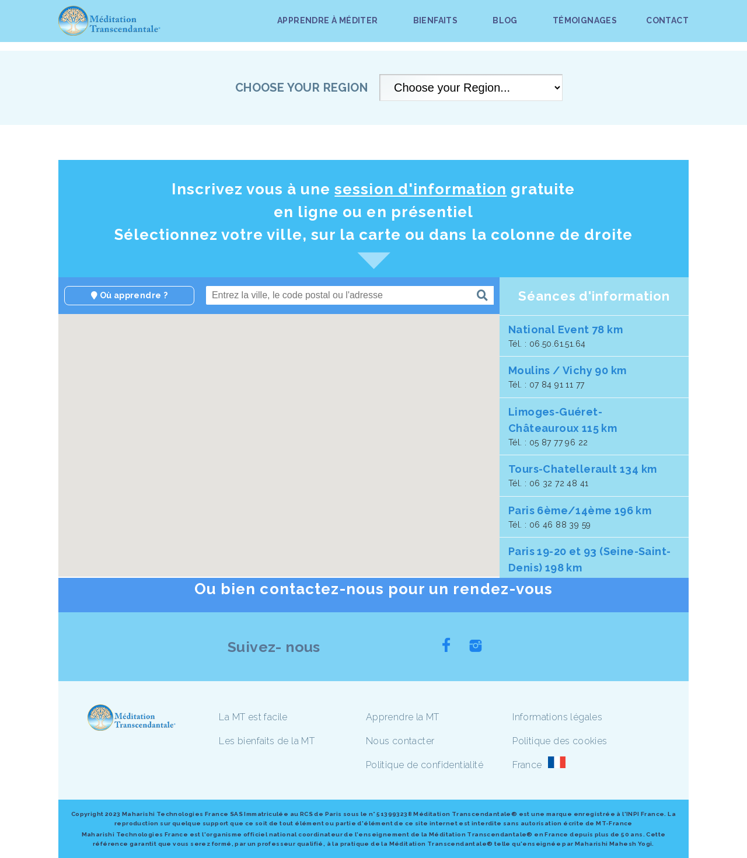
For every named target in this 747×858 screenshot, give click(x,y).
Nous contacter (400, 741)
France (527, 764)
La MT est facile (253, 717)
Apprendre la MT (402, 717)
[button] (262, 443)
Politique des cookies (559, 741)
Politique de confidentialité (424, 764)
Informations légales (557, 717)
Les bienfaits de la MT (267, 741)
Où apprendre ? (129, 295)
